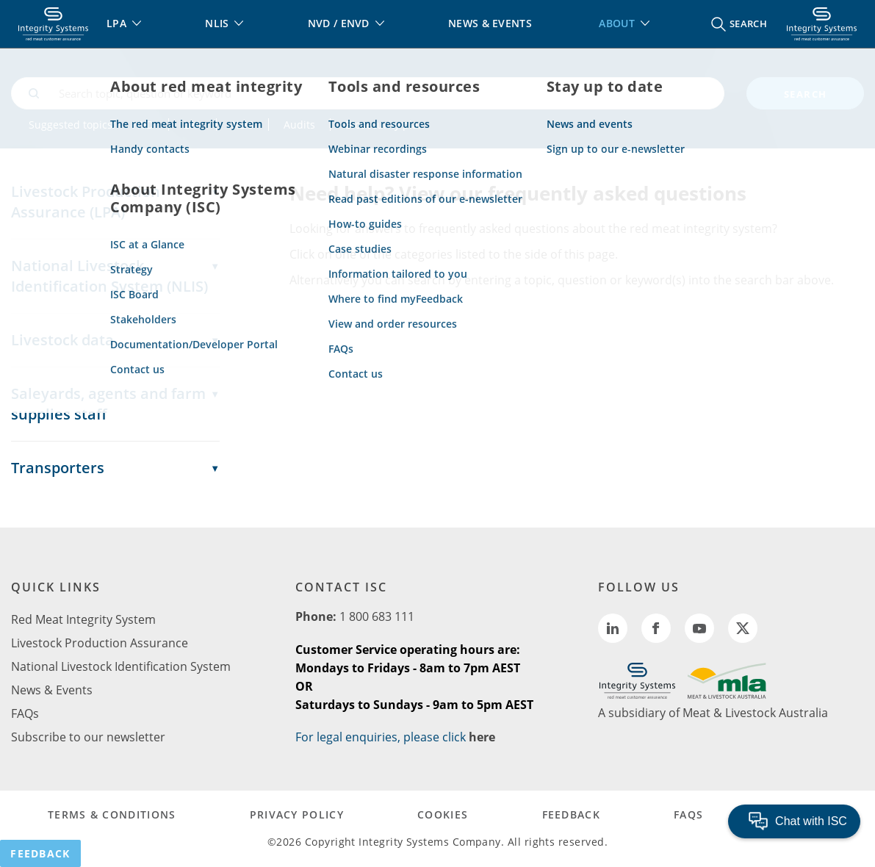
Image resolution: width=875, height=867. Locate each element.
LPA (192, 124)
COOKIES (442, 814)
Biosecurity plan (385, 124)
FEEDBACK (571, 814)
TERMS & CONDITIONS (112, 814)
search (805, 94)
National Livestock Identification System (121, 666)
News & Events (52, 690)
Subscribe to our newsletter (88, 737)
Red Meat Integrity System (83, 619)
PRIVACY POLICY (297, 814)
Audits (299, 124)
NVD (143, 124)
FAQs (25, 713)
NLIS (242, 124)
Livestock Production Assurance (99, 643)
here (482, 737)
